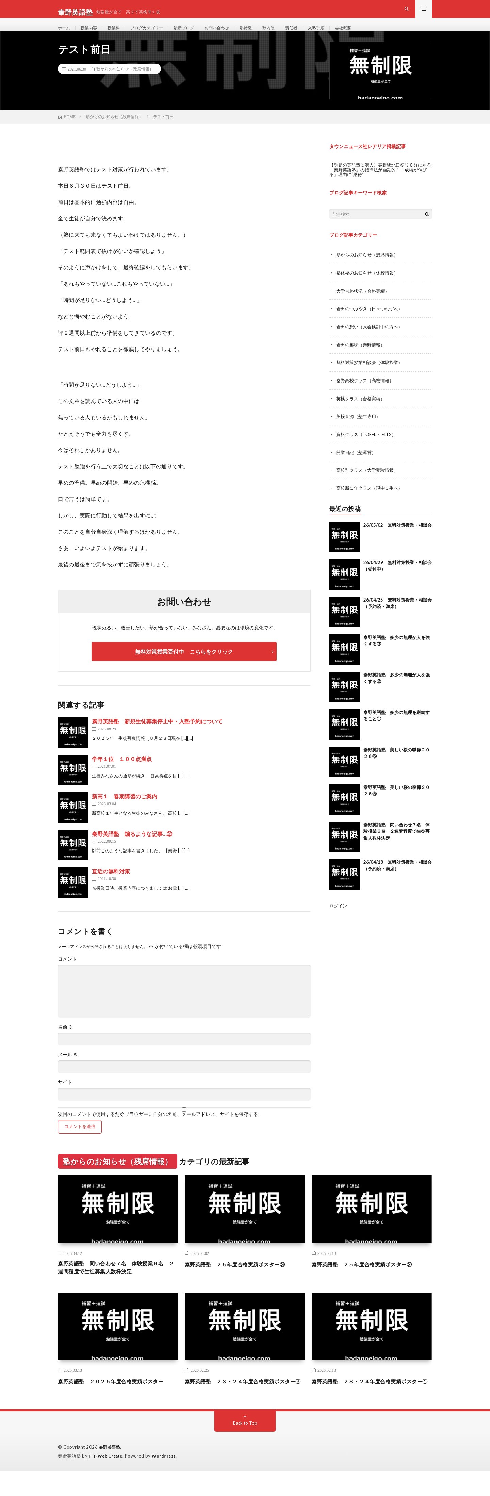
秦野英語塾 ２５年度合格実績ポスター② (371, 1277)
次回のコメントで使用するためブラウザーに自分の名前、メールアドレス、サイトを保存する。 (160, 1127)
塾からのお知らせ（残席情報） (124, 82)
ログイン (338, 915)
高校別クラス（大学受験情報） (369, 480)
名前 (65, 1040)
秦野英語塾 (110, 1472)
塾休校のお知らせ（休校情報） (369, 286)
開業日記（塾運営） (357, 463)
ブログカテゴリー (156, 34)
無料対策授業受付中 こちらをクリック (184, 665)
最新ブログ (198, 34)
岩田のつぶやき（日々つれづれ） (372, 321)
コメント (67, 972)
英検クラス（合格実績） (362, 409)
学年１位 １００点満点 (122, 772)
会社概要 (372, 34)
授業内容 (92, 34)
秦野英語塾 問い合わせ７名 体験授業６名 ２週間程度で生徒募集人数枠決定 (396, 841)
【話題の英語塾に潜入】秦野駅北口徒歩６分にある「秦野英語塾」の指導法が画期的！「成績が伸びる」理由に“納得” (379, 182)
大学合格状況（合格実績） (364, 303)
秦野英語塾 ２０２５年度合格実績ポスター (118, 1401)
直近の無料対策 (111, 885)
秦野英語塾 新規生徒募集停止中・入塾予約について (157, 735)
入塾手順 (343, 34)
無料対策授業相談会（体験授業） (372, 374)
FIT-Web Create (107, 1480)
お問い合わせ (234, 34)
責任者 (316, 34)
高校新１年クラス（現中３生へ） (372, 498)
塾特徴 (266, 34)
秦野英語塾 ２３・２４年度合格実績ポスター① (371, 1401)
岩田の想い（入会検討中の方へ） (372, 339)
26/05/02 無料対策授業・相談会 (397, 534)
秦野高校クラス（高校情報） (367, 392)
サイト (65, 1095)
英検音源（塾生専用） (360, 427)
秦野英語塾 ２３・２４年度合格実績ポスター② (245, 1401)
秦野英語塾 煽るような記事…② (132, 847)
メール (68, 1068)
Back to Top (245, 1448)
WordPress (168, 1480)
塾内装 (291, 34)
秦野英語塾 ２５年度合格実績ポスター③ (245, 1277)
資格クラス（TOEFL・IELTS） (369, 445)
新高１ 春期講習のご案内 (124, 810)
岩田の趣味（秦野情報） (362, 356)
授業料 (119, 34)
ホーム (65, 34)
